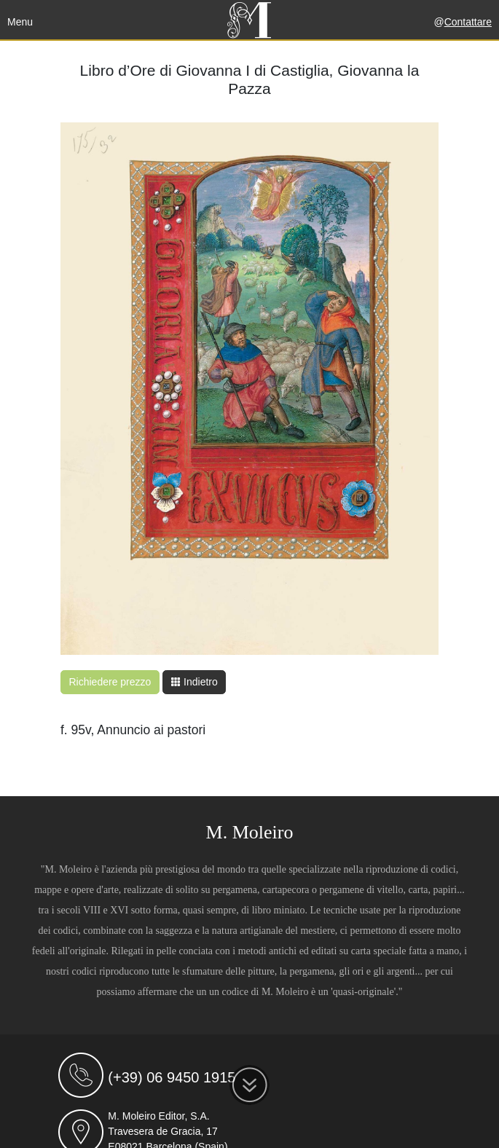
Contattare (468, 22)
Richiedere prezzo (110, 682)
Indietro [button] (194, 682)
